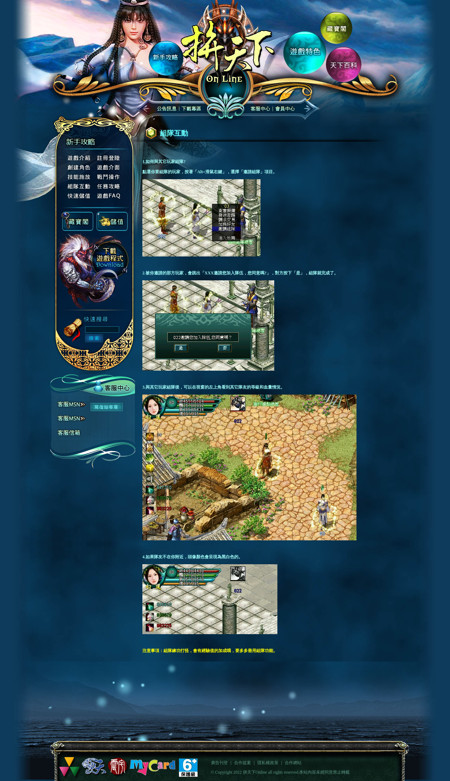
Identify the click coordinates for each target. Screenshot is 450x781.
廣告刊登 (219, 762)
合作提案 (242, 762)
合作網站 (293, 762)
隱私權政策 (267, 762)
